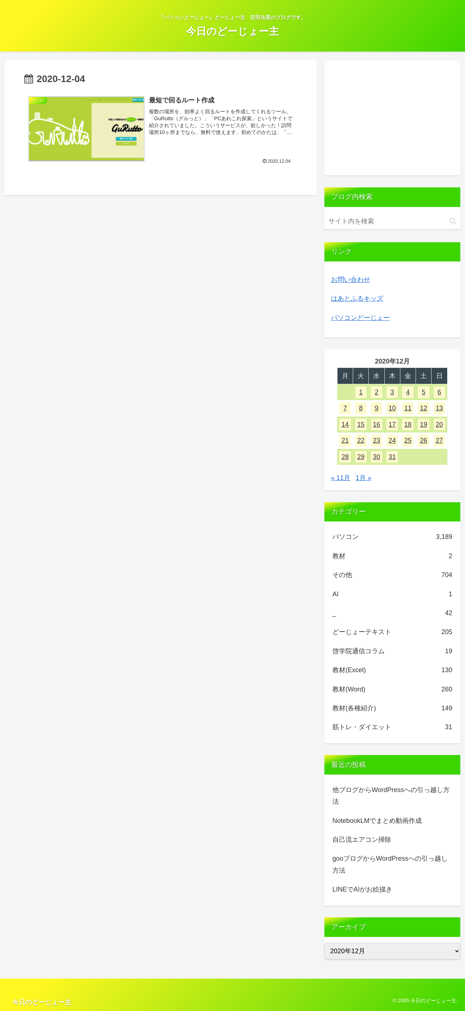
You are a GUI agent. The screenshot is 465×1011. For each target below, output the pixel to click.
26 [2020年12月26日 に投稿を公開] (423, 440)
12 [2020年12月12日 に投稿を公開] (423, 408)
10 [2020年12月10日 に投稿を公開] (392, 408)
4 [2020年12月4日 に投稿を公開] (408, 392)
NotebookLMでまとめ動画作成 (377, 820)
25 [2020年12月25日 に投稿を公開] (408, 440)
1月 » (363, 478)
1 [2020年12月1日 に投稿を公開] (361, 392)
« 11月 (340, 478)
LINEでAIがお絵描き (362, 889)
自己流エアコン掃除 (361, 839)
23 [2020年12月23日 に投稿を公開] (376, 440)
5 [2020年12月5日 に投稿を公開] (423, 392)
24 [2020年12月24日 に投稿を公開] (392, 440)
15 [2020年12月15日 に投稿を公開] (360, 424)
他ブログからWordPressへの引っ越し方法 (391, 795)
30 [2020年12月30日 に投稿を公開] (376, 456)
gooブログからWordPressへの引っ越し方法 (390, 864)
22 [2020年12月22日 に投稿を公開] (360, 440)
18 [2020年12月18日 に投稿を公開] (408, 424)
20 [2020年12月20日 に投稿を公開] (439, 424)
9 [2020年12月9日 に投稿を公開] (376, 408)
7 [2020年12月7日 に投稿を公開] (345, 408)
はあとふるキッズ (357, 298)
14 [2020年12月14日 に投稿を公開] (345, 424)
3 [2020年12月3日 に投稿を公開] (392, 392)
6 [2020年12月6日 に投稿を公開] (439, 392)
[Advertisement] (392, 118)
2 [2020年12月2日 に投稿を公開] (376, 392)
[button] (452, 221)
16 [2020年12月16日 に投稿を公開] (376, 424)
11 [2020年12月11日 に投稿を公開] (408, 408)
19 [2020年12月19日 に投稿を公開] (423, 424)
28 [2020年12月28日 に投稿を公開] (345, 456)
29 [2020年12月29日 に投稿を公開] (360, 456)
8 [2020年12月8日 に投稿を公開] (361, 408)
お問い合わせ (350, 279)
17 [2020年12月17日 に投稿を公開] (392, 424)
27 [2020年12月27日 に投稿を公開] (439, 440)
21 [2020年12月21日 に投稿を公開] (345, 440)
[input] (392, 221)
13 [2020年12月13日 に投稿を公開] (439, 408)
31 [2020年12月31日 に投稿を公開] (392, 456)
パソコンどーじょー (360, 317)
